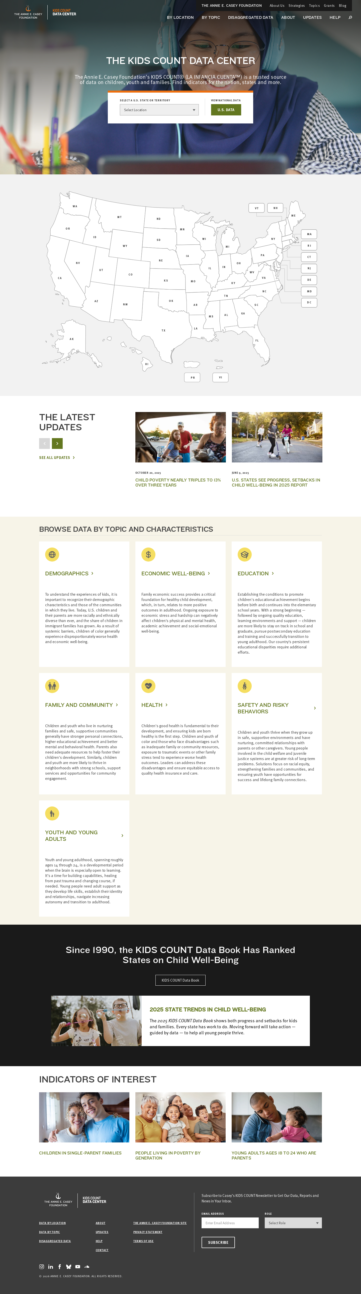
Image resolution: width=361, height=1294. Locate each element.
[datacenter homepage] (64, 12)
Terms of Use (143, 1241)
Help (335, 17)
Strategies (297, 5)
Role (268, 1213)
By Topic (211, 17)
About (288, 17)
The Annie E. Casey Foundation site (160, 1223)
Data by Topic (49, 1232)
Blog (342, 5)
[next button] (57, 443)
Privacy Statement (147, 1232)
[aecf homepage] (28, 12)
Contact (102, 1250)
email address (213, 1213)
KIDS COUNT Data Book (180, 980)
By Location (180, 17)
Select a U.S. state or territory (145, 100)
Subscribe (218, 1242)
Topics (314, 5)
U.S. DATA (226, 109)
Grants (329, 5)
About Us (277, 5)
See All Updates (54, 457)
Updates (312, 17)
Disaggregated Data (250, 17)
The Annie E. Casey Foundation (232, 6)
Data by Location (52, 1223)
